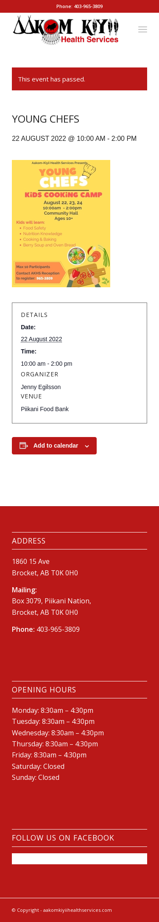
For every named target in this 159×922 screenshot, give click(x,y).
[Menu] (142, 29)
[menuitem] (142, 29)
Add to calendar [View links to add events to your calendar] (55, 445)
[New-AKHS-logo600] (66, 29)
